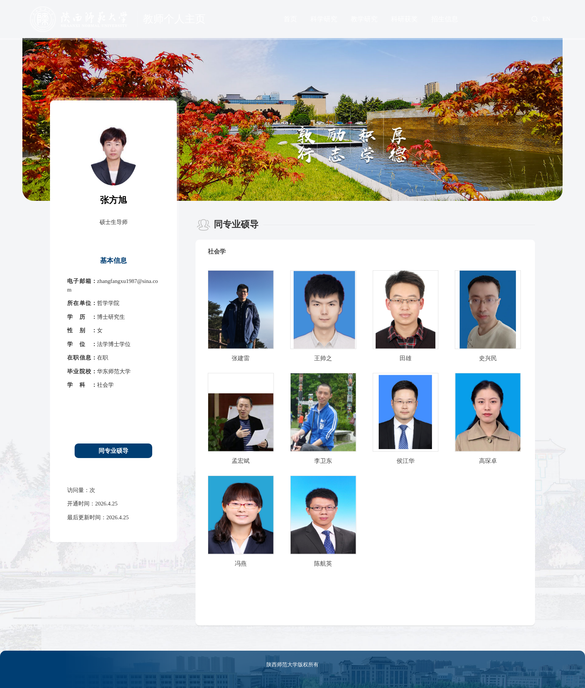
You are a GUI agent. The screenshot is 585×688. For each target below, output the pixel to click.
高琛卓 (488, 461)
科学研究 (323, 19)
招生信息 (444, 19)
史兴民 (488, 358)
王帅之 (323, 358)
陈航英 (323, 563)
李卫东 (323, 461)
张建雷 (241, 358)
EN (546, 19)
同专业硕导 (113, 451)
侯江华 (405, 461)
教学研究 (364, 19)
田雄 (406, 358)
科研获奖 (404, 19)
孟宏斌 (241, 461)
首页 (290, 19)
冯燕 (241, 563)
